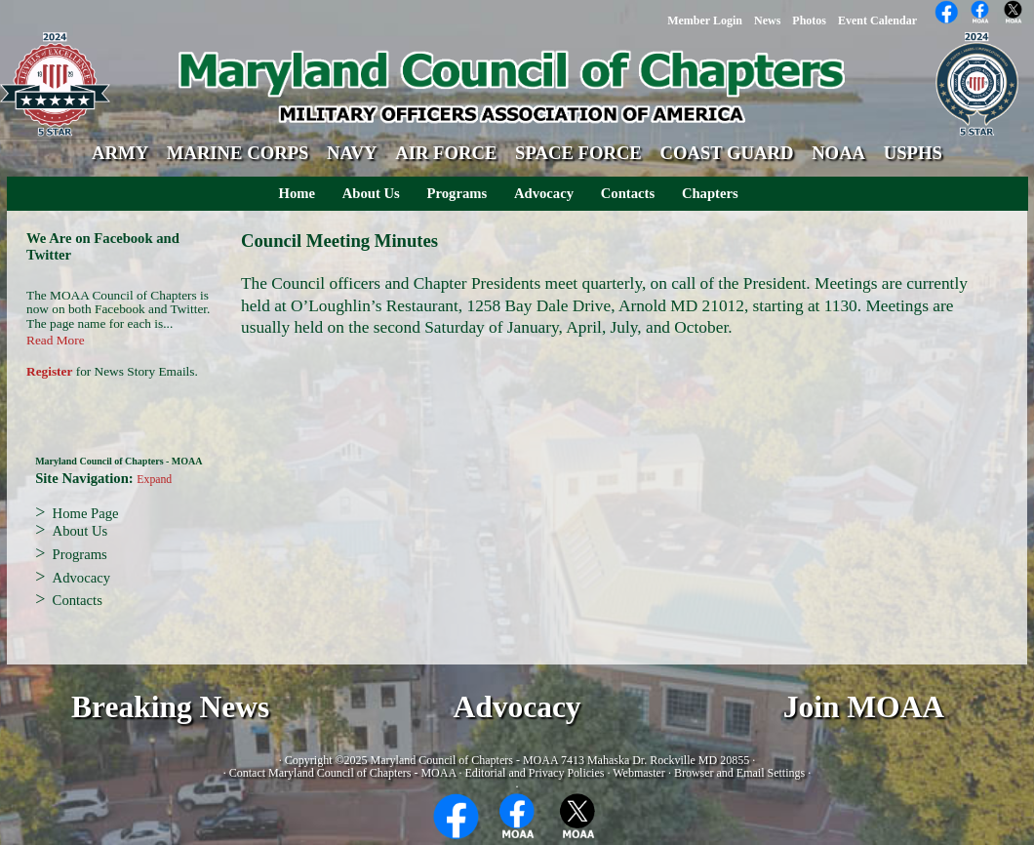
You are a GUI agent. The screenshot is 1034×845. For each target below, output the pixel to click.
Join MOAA (863, 707)
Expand (154, 479)
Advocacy (544, 193)
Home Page (86, 513)
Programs (457, 193)
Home (297, 193)
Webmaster (639, 773)
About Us (371, 193)
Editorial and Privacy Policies (534, 773)
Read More (55, 340)
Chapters (710, 193)
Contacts (628, 193)
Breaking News (170, 707)
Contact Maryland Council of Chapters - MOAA (343, 773)
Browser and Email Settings (739, 773)
